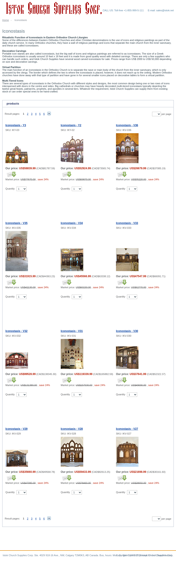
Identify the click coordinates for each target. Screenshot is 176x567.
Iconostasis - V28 (72, 428)
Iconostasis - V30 (127, 331)
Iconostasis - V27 (127, 428)
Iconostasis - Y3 (15, 125)
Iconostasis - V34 (72, 223)
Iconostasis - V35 (16, 223)
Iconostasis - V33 (127, 223)
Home (5, 20)
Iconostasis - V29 (16, 428)
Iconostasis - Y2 (71, 125)
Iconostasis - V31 (72, 331)
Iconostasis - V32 (16, 331)
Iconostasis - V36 (127, 125)
